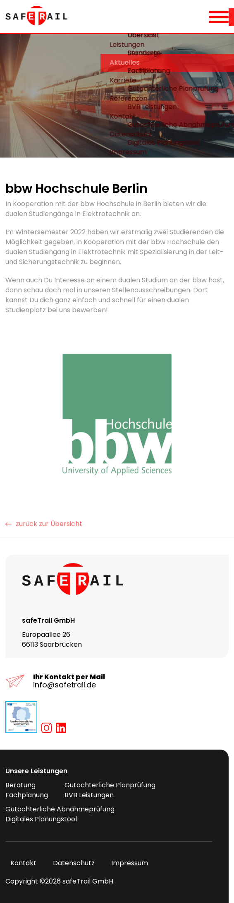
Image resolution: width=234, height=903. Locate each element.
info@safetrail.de (64, 685)
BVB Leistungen (89, 795)
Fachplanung (26, 795)
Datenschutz (69, 863)
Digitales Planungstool (41, 819)
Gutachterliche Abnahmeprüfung (60, 809)
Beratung (20, 785)
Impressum (124, 863)
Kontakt (18, 863)
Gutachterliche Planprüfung (109, 785)
